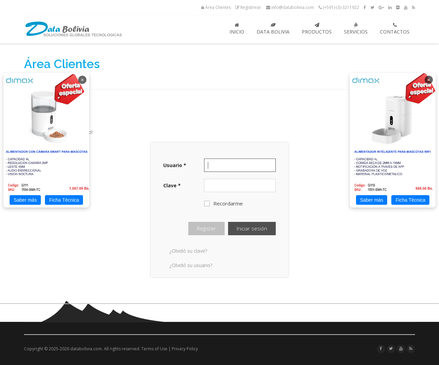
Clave (172, 185)
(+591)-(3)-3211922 (339, 7)
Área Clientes (216, 7)
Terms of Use (154, 349)
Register (206, 228)
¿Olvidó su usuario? (190, 265)
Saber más (25, 200)
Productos (317, 29)
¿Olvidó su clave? (188, 251)
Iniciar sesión (252, 228)
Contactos (395, 29)
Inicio (236, 29)
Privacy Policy (185, 349)
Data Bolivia (273, 29)
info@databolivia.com (290, 7)
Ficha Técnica (64, 200)
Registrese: (248, 7)
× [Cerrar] (82, 80)
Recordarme (223, 203)
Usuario (174, 165)
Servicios (356, 29)
